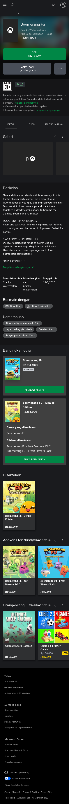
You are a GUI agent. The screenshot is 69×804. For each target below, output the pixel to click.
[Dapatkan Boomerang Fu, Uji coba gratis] (27, 69)
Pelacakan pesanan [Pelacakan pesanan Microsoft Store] (13, 762)
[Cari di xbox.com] (13, 5)
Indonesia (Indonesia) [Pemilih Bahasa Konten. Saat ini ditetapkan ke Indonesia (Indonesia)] (19, 772)
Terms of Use (47, 792)
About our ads (23, 798)
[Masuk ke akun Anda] (63, 5)
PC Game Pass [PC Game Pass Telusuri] (10, 681)
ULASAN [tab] (30, 124)
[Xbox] (10, 13)
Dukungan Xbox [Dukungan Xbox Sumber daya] (11, 710)
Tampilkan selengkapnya (18, 267)
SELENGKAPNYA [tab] (54, 124)
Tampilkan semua (40, 540)
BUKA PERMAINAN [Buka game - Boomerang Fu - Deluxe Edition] (34, 459)
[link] (19, 505)
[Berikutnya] (62, 136)
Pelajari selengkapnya (26, 102)
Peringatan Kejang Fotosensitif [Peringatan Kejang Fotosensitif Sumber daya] (18, 727)
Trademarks (9, 798)
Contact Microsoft (12, 792)
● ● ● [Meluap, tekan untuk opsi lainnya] (60, 69)
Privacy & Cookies (31, 792)
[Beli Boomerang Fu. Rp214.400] (34, 54)
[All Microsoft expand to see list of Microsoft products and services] (4, 5)
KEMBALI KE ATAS (35, 389)
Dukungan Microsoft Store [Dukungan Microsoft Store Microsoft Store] (16, 750)
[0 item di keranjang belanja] (54, 5)
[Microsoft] (34, 3)
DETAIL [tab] (11, 124)
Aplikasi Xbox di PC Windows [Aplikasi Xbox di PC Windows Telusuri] (17, 693)
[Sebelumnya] (55, 136)
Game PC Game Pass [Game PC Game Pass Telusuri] (13, 687)
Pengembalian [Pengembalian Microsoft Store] (10, 756)
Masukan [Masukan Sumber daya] (8, 716)
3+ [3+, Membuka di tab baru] (20, 84)
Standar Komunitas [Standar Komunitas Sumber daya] (12, 722)
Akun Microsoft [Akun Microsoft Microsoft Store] (11, 744)
